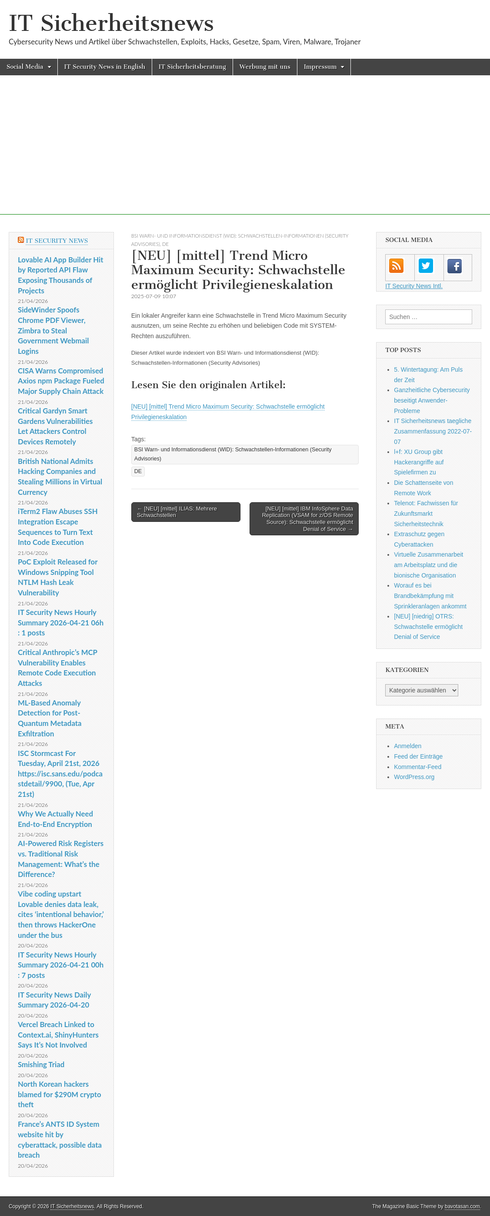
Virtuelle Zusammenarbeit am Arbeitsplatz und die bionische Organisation (428, 564)
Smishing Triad (41, 1064)
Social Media (25, 67)
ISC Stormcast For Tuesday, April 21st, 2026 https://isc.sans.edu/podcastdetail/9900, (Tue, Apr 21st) (60, 774)
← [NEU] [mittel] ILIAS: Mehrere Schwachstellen (177, 512)
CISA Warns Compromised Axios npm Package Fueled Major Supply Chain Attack (61, 381)
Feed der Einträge (418, 756)
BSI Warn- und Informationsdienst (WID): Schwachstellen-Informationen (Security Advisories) (233, 454)
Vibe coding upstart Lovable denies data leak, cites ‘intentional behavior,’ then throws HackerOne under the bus (61, 914)
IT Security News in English (104, 67)
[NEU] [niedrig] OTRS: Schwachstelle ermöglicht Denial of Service (428, 626)
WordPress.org (414, 776)
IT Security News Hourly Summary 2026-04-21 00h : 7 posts (60, 965)
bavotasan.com (462, 1206)
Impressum (320, 67)
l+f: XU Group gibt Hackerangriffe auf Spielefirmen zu (418, 462)
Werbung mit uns (265, 67)
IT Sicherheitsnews (111, 23)
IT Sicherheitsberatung (192, 67)
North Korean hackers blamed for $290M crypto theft (59, 1094)
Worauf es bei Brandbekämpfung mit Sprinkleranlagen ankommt (430, 595)
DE (165, 244)
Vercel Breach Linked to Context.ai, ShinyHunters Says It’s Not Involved (58, 1034)
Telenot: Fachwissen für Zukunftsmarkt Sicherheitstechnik (426, 513)
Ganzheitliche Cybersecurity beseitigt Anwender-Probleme (432, 400)
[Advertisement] (245, 154)
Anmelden (407, 745)
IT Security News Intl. (414, 285)
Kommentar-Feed (417, 766)
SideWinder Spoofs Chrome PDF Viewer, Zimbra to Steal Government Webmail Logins (53, 330)
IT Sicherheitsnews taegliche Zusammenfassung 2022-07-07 (433, 431)
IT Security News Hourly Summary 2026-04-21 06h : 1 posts (60, 622)
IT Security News (57, 241)
